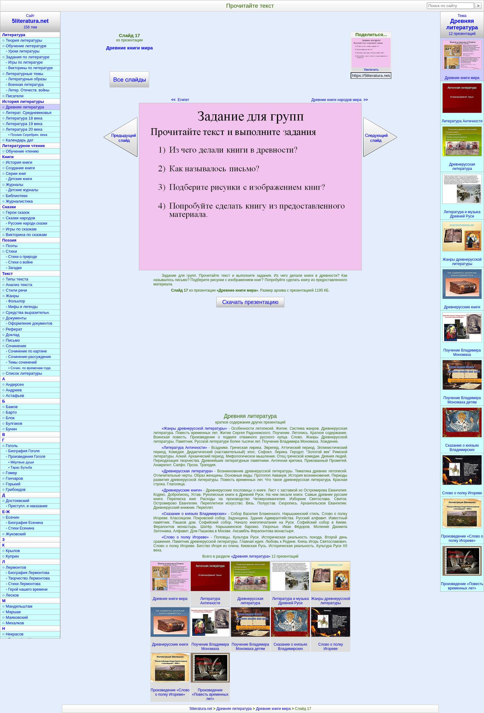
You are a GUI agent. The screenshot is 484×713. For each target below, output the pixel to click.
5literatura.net (201, 709)
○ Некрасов (12, 634)
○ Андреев (12, 390)
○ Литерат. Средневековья (27, 112)
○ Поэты (10, 245)
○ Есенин (10, 517)
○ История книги (17, 162)
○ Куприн (10, 556)
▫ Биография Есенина (24, 523)
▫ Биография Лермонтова (27, 573)
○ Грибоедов (14, 489)
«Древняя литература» (251, 556)
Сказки (9, 207)
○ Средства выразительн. (26, 312)
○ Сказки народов (18, 218)
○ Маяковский (15, 617)
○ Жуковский (14, 534)
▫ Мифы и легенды (22, 307)
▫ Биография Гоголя (23, 451)
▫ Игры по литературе (24, 62)
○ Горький (11, 484)
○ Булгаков (12, 423)
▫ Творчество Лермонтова (28, 578)
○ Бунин (9, 429)
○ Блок (8, 418)
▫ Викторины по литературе (29, 68)
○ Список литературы (22, 373)
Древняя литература (234, 709)
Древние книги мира (129, 49)
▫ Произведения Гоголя (25, 456)
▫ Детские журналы (22, 190)
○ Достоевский (15, 500)
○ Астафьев (13, 395)
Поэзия (9, 240)
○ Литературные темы (22, 73)
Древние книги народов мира (339, 100)
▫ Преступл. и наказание (27, 506)
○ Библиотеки (14, 195)
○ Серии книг (14, 173)
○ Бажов (10, 406)
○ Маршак (11, 612)
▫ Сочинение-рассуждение (28, 357)
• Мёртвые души (21, 462)
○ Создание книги (18, 168)
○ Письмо (11, 340)
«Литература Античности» (184, 447)
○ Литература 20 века (22, 129)
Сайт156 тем (30, 21)
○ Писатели (12, 96)
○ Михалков (13, 623)
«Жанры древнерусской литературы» (194, 428)
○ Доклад (10, 334)
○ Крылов (11, 550)
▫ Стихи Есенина (20, 528)
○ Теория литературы (22, 40)
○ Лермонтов (14, 567)
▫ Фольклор (15, 301)
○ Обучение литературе (24, 46)
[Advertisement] (250, 58)
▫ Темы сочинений (21, 362)
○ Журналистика (17, 201)
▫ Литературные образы (26, 79)
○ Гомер (9, 472)
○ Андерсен (13, 384)
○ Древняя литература (23, 107)
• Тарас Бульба (20, 467)
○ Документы (14, 318)
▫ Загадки (14, 268)
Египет (180, 100)
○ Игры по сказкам (19, 229)
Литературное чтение (23, 145)
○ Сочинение (14, 346)
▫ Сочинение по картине (26, 351)
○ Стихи (9, 251)
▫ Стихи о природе (21, 257)
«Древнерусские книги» (182, 490)
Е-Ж (6, 511)
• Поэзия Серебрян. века (27, 135)
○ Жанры (10, 295)
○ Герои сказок (16, 212)
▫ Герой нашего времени (27, 589)
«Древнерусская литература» (187, 471)
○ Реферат (12, 329)
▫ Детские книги (19, 179)
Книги (8, 156)
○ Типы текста (15, 279)
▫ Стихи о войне (19, 262)
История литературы (23, 101)
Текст (7, 273)
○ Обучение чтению (20, 151)
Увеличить (371, 68)
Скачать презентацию (250, 302)
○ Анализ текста (17, 284)
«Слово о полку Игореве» (185, 537)
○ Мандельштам (17, 606)
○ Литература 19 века (22, 123)
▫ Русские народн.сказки (26, 223)
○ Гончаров (12, 478)
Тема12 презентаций (462, 25)
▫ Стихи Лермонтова (23, 584)
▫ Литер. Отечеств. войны (27, 90)
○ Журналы (12, 184)
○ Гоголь (10, 445)
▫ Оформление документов (29, 323)
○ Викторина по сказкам (24, 234)
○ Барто (9, 412)
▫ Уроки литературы (23, 51)
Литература (13, 34)
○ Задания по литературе (25, 57)
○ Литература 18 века (22, 118)
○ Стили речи (14, 290)
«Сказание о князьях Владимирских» (194, 514)
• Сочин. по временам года (29, 368)
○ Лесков (10, 595)
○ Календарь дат (17, 140)
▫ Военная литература (25, 84)
